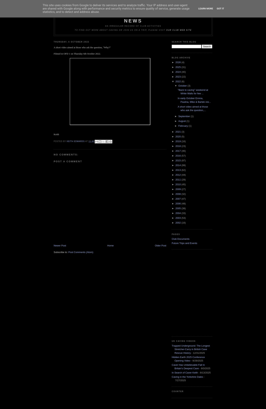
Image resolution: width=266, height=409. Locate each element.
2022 (178, 81)
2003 (178, 218)
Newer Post (60, 245)
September (184, 116)
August (182, 121)
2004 (178, 213)
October (183, 85)
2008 (178, 194)
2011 (178, 179)
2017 (178, 151)
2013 (178, 170)
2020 (178, 136)
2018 (178, 146)
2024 (178, 72)
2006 (178, 203)
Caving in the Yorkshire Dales (187, 376)
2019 (178, 141)
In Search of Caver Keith (185, 372)
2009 (178, 189)
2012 (178, 174)
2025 (178, 67)
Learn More (205, 8)
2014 (178, 165)
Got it (220, 8)
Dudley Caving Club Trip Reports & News (133, 18)
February (183, 125)
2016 (178, 155)
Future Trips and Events (184, 243)
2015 (178, 160)
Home (110, 245)
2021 (178, 131)
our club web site (179, 30)
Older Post (160, 245)
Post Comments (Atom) (80, 252)
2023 (178, 76)
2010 (178, 184)
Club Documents (180, 239)
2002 (178, 222)
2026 (178, 62)
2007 (178, 198)
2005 (178, 208)
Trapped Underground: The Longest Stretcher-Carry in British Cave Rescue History (191, 349)
